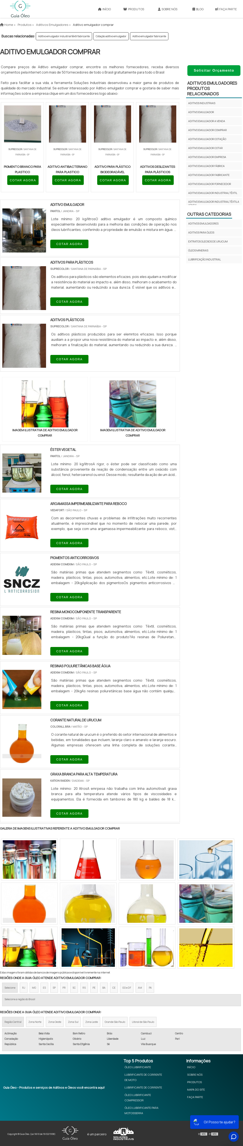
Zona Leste (91, 1022)
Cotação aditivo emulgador (111, 36)
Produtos (133, 9)
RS (84, 987)
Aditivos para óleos (201, 232)
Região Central (13, 1022)
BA (104, 987)
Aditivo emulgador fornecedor (209, 184)
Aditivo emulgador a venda (206, 121)
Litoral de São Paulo (143, 1022)
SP (54, 987)
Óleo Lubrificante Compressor (137, 1097)
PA (150, 987)
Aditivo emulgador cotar (205, 148)
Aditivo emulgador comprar (207, 130)
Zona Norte (34, 1022)
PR (64, 987)
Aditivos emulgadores (203, 223)
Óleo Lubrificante (137, 1067)
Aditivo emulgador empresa (207, 157)
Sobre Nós (167, 9)
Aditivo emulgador (201, 112)
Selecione (9, 987)
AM (140, 987)
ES (44, 987)
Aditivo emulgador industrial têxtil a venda (213, 203)
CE (114, 987)
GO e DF (126, 987)
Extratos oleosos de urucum (208, 241)
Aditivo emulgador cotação (207, 139)
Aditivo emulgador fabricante (149, 36)
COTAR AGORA (23, 180)
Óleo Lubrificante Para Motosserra (141, 1110)
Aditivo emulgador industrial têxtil (212, 193)
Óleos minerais (198, 250)
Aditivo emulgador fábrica (206, 166)
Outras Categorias (209, 214)
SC (74, 987)
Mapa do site (196, 1089)
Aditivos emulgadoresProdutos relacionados (212, 88)
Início (104, 9)
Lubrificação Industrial (204, 259)
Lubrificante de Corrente (143, 1087)
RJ (23, 987)
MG (34, 987)
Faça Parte (195, 1097)
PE (94, 987)
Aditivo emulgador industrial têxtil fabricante (64, 36)
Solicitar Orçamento (214, 70)
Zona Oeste (54, 1022)
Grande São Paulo (115, 1022)
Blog (198, 9)
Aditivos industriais (201, 103)
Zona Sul (73, 1022)
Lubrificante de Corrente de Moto (143, 1077)
